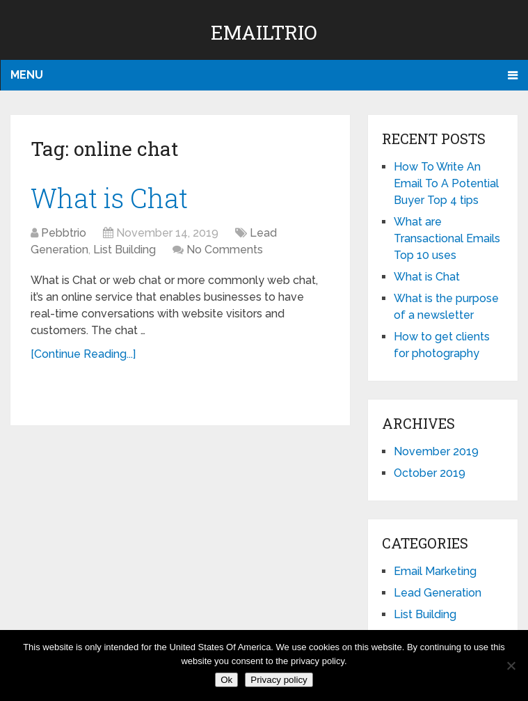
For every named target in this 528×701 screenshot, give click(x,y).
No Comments (224, 249)
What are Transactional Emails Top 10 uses (447, 238)
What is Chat (109, 197)
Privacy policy (278, 680)
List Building (124, 249)
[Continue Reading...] (83, 354)
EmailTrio (264, 32)
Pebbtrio (63, 232)
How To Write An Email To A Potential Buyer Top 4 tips (446, 183)
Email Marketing (435, 571)
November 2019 (436, 451)
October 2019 (429, 473)
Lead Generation (437, 592)
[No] (511, 665)
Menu (26, 74)
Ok (226, 680)
